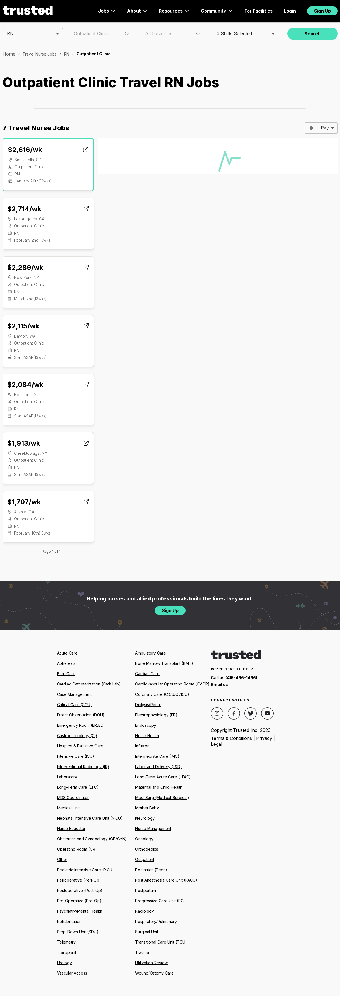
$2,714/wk (24, 209)
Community (217, 11)
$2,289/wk (25, 267)
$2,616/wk (25, 150)
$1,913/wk (23, 443)
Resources (174, 11)
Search (313, 34)
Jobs (107, 11)
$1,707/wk (24, 502)
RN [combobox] (10, 33)
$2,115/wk (23, 326)
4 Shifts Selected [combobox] (234, 33)
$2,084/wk (25, 385)
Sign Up (322, 11)
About (137, 11)
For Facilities (258, 11)
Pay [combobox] (325, 128)
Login (290, 11)
